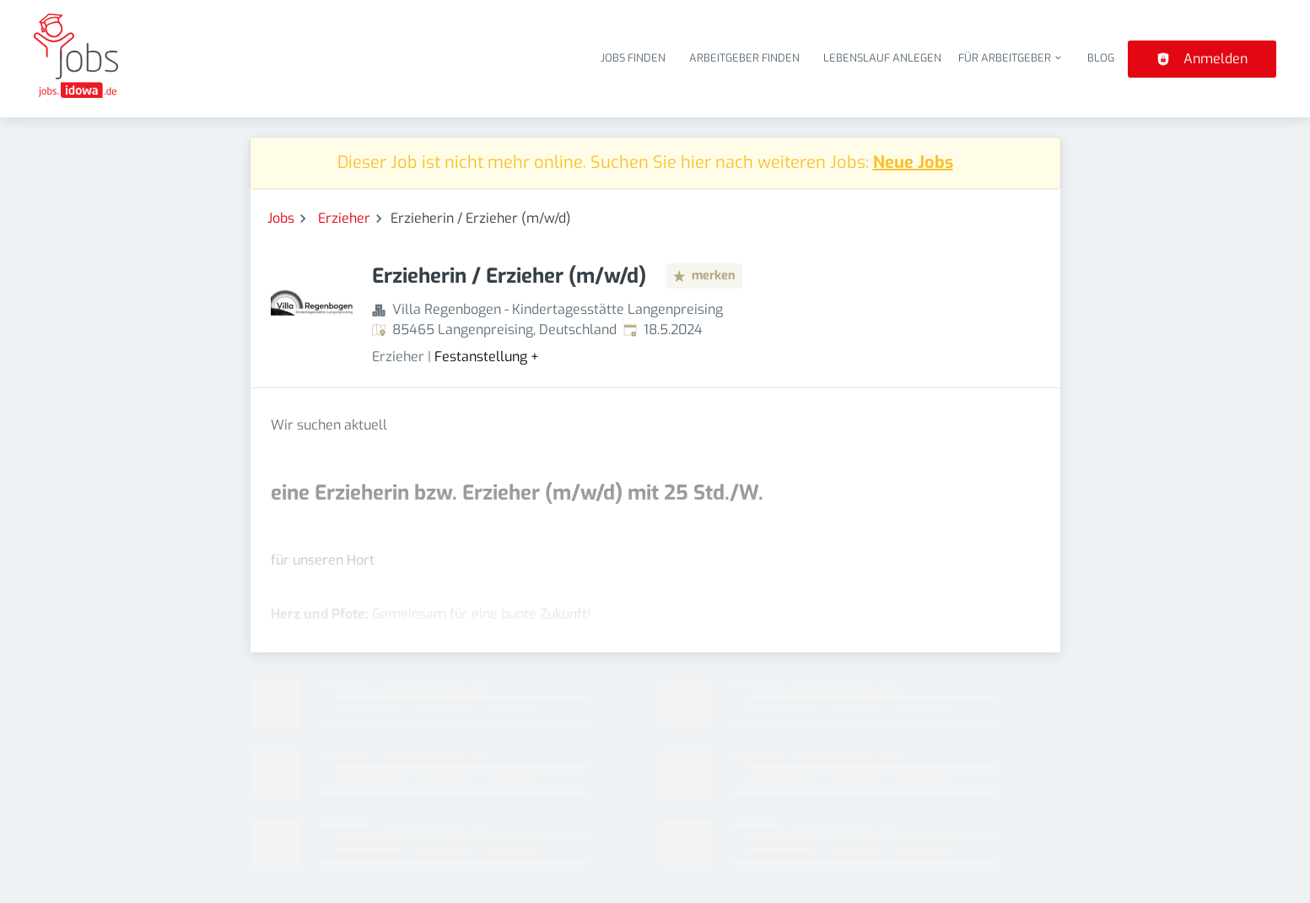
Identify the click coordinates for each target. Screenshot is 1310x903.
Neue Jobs (913, 162)
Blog (1100, 58)
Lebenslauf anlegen (882, 58)
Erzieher (344, 218)
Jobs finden (633, 58)
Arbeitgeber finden (744, 58)
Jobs (280, 218)
